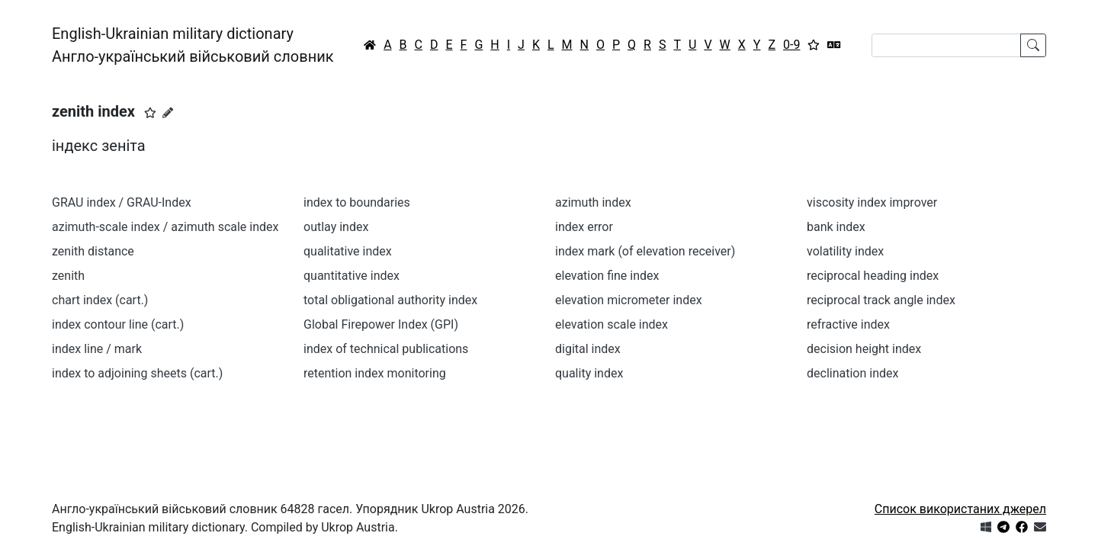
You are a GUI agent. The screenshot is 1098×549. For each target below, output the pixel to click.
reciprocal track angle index (881, 300)
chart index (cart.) (100, 300)
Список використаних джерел (960, 509)
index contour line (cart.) (118, 324)
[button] (150, 113)
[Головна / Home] (370, 45)
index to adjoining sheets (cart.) (137, 373)
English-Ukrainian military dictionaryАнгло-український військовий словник (193, 45)
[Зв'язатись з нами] (1040, 527)
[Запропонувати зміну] (167, 113)
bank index (836, 227)
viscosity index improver (872, 202)
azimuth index (593, 202)
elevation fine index (607, 275)
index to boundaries (356, 202)
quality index (589, 373)
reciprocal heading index (873, 275)
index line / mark (97, 349)
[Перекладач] (834, 45)
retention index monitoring (374, 373)
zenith (68, 275)
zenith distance (93, 251)
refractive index (848, 324)
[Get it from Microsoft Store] (986, 527)
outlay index (335, 227)
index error (584, 227)
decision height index (864, 349)
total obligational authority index (390, 300)
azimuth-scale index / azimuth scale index (165, 227)
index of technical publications (385, 349)
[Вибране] (814, 45)
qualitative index (347, 251)
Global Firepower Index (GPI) (380, 324)
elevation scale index (611, 324)
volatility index (845, 251)
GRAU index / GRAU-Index (121, 202)
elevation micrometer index (628, 300)
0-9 (791, 44)
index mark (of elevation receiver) (645, 251)
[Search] (946, 45)
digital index (588, 349)
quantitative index (351, 275)
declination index (852, 373)
